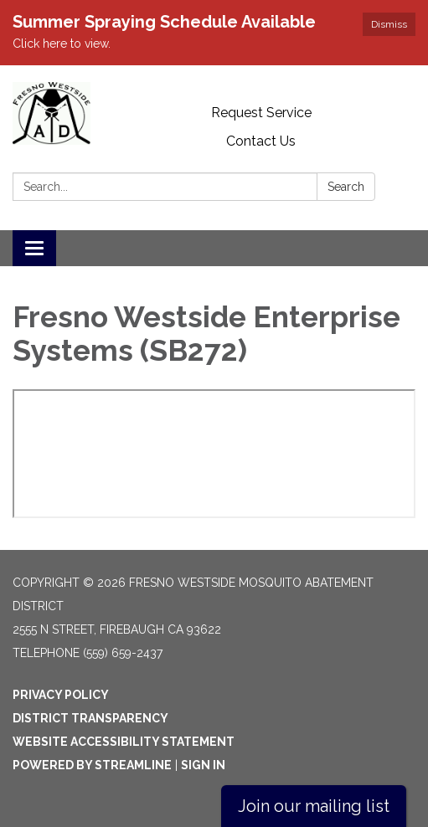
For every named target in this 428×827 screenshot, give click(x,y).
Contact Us (261, 141)
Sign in (203, 765)
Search (345, 186)
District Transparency (90, 718)
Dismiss (389, 24)
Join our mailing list (313, 806)
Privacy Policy (61, 694)
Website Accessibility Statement (124, 741)
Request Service (261, 113)
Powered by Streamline (92, 765)
